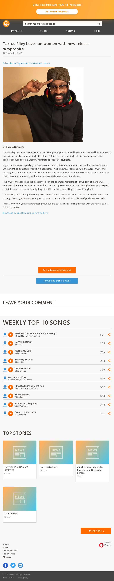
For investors (9, 553)
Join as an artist (10, 550)
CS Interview (10, 513)
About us (7, 557)
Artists (70, 31)
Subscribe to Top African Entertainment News (26, 63)
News (5, 547)
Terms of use (8, 577)
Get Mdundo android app (57, 270)
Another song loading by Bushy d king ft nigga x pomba (90, 470)
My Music (16, 31)
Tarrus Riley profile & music (57, 280)
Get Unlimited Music (57, 11)
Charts (43, 31)
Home (6, 544)
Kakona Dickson (49, 467)
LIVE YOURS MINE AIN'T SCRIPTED (16, 468)
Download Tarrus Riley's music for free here (25, 212)
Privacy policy (22, 577)
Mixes (97, 31)
